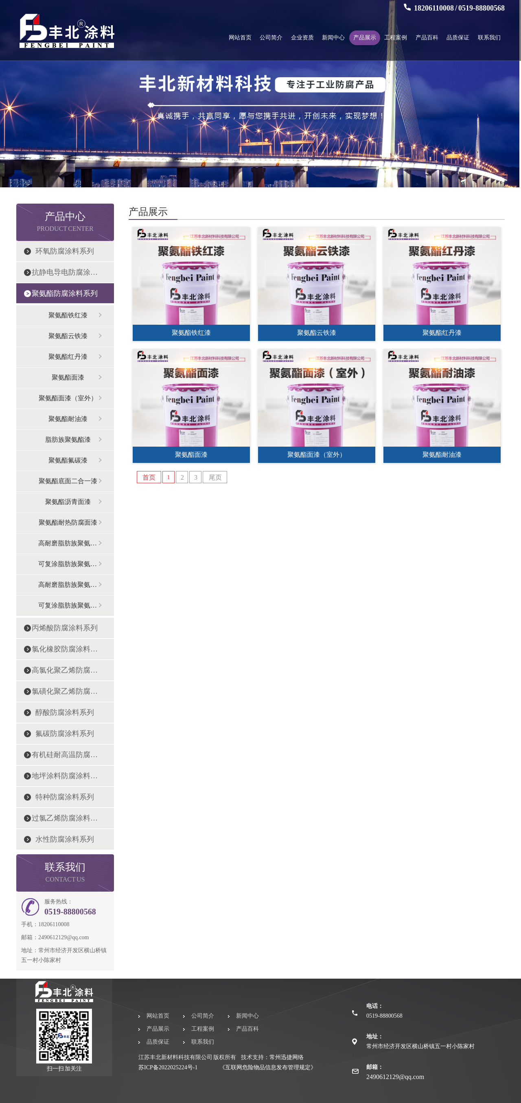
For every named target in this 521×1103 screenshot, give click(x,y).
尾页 (215, 477)
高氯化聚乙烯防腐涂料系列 (65, 670)
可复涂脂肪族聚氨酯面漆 (68, 563)
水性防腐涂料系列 (64, 839)
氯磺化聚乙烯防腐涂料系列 (65, 691)
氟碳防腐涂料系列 (64, 734)
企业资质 (302, 38)
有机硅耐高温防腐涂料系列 (65, 755)
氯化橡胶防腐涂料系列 (65, 649)
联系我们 (489, 38)
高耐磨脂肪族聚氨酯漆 (68, 543)
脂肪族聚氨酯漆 (68, 439)
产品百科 (427, 38)
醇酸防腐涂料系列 (64, 712)
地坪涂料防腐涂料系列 (65, 776)
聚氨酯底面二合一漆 (68, 481)
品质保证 (458, 38)
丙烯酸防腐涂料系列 (65, 628)
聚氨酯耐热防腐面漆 (68, 522)
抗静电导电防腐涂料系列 (65, 272)
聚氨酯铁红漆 (68, 315)
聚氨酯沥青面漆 (68, 501)
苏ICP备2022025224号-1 (167, 1067)
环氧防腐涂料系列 (64, 251)
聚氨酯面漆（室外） (68, 398)
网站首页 (240, 38)
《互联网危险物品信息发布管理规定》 (267, 1067)
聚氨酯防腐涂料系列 (65, 293)
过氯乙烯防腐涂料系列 (65, 818)
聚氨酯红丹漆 (68, 356)
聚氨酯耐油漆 (68, 418)
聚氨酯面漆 (68, 377)
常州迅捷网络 (286, 1057)
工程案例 (395, 38)
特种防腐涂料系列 (64, 797)
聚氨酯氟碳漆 (68, 460)
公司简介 (271, 38)
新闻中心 (333, 38)
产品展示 (364, 38)
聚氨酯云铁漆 (68, 335)
